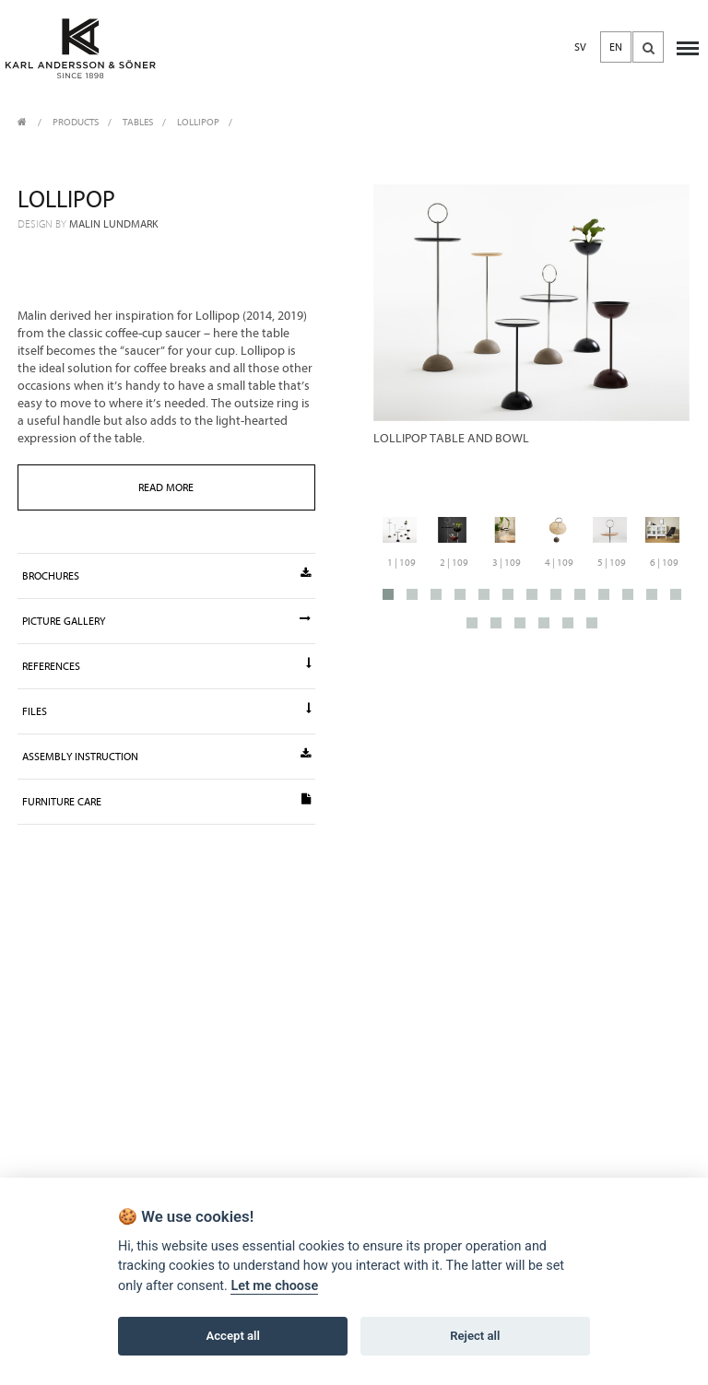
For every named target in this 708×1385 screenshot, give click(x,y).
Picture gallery (166, 620)
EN (615, 47)
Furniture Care (166, 800)
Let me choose (274, 1286)
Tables (138, 122)
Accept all (233, 1336)
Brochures (166, 575)
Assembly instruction (166, 755)
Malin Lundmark (114, 223)
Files (166, 710)
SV (580, 47)
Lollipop (198, 122)
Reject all (475, 1336)
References (166, 665)
